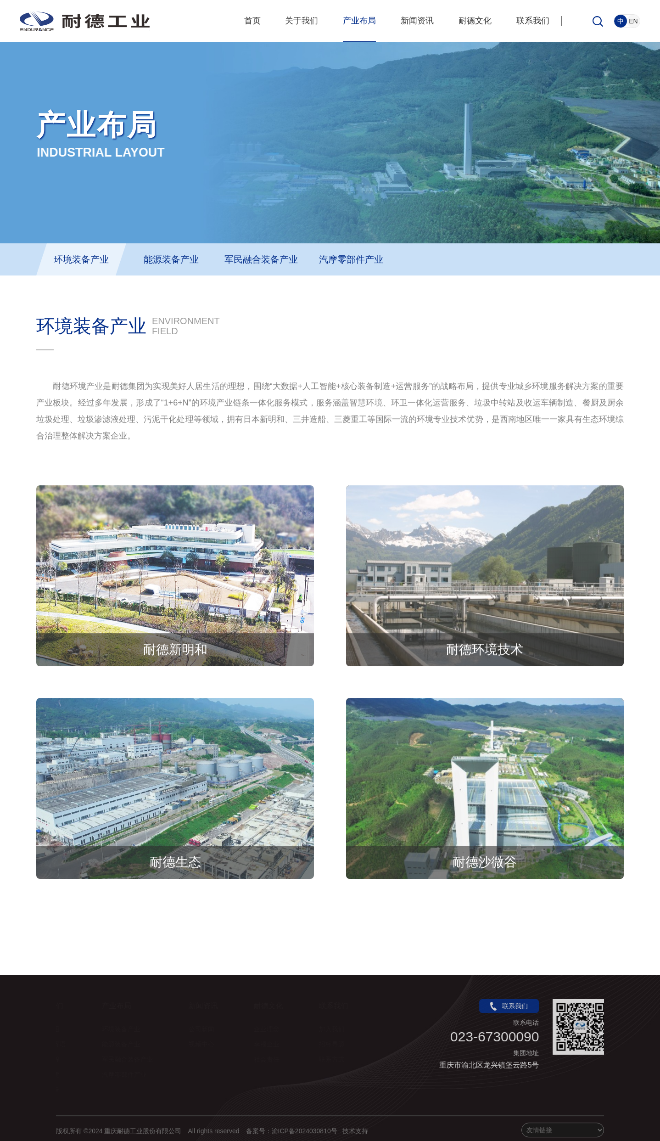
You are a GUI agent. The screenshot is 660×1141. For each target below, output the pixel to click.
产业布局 (359, 20)
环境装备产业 (81, 259)
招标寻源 (336, 1044)
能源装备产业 (171, 259)
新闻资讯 (417, 20)
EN (633, 21)
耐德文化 (475, 20)
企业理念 (271, 1029)
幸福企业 (271, 1044)
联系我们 (532, 20)
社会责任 (271, 1059)
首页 (252, 20)
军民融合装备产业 (261, 259)
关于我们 (301, 20)
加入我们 (336, 1029)
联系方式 (336, 1059)
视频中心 (205, 1044)
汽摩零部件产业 (351, 259)
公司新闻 (205, 1029)
